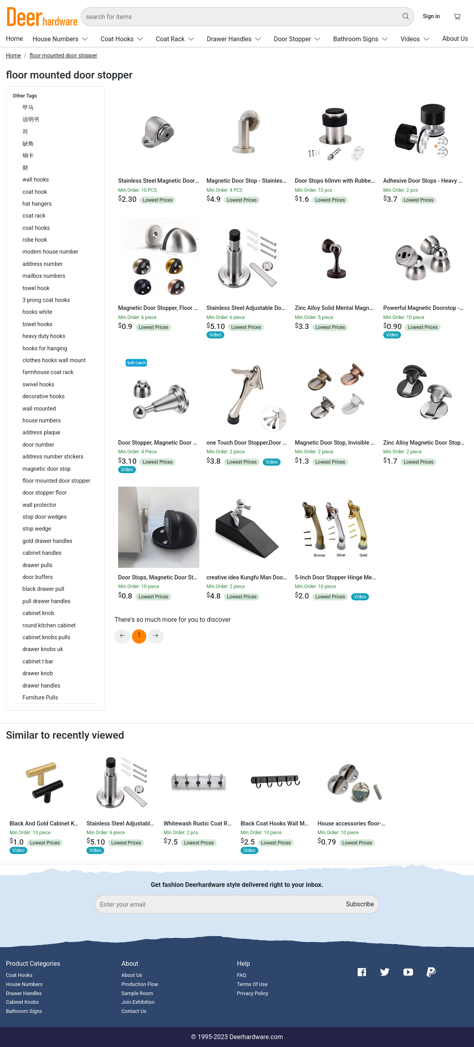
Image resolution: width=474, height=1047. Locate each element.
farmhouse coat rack (48, 372)
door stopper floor (45, 492)
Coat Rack (176, 39)
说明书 (31, 119)
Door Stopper (299, 39)
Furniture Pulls (40, 697)
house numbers (42, 420)
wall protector (39, 505)
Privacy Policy (252, 993)
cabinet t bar (38, 661)
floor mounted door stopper (63, 55)
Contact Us (134, 1011)
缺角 (28, 143)
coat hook (35, 192)
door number (38, 444)
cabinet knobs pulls (46, 637)
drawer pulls (38, 565)
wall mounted (39, 408)
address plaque (41, 432)
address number (43, 264)
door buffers (38, 577)
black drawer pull (43, 589)
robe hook (35, 240)
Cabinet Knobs (22, 1002)
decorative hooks (44, 396)
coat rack (34, 215)
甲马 (28, 107)
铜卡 (28, 155)
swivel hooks (38, 384)
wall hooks (36, 179)
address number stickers (53, 456)
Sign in (431, 16)
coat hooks (36, 228)
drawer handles (41, 685)
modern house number (50, 251)
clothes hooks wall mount (54, 360)
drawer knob (38, 673)
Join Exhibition (138, 1002)
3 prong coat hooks (46, 300)
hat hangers (37, 204)
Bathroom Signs (362, 39)
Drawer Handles (235, 39)
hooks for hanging (45, 348)
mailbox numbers (44, 276)
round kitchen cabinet (49, 625)
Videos (417, 39)
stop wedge (37, 528)
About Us (455, 38)
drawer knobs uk (43, 649)
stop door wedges (45, 517)
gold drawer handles (48, 541)
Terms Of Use (252, 984)
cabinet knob (38, 613)
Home (14, 38)
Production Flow (140, 984)
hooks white (37, 312)
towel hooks (37, 324)
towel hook (36, 288)
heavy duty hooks (44, 336)
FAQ (241, 975)
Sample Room (137, 993)
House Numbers (61, 39)
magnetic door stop (47, 469)
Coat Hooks (123, 39)
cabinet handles (42, 553)
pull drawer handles (47, 601)
